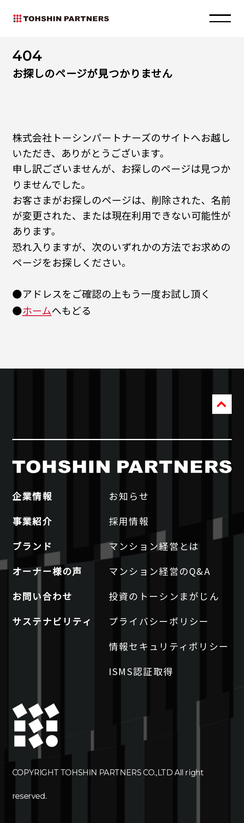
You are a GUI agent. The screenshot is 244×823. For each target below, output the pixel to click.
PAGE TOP (222, 404)
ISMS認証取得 (141, 671)
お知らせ (129, 496)
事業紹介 (32, 521)
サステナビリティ (52, 621)
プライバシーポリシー (159, 621)
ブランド (32, 546)
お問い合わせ (42, 596)
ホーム (37, 310)
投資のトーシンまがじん (164, 596)
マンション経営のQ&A (160, 571)
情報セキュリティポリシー (169, 646)
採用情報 (129, 521)
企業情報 (32, 496)
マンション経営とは (154, 546)
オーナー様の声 (47, 571)
